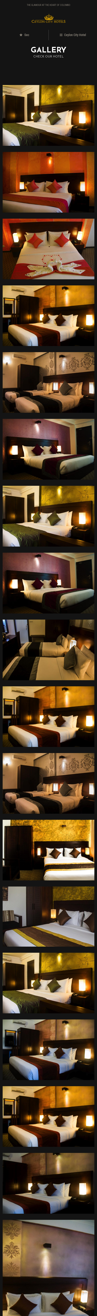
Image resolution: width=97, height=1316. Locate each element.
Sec (24, 35)
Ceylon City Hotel (73, 35)
